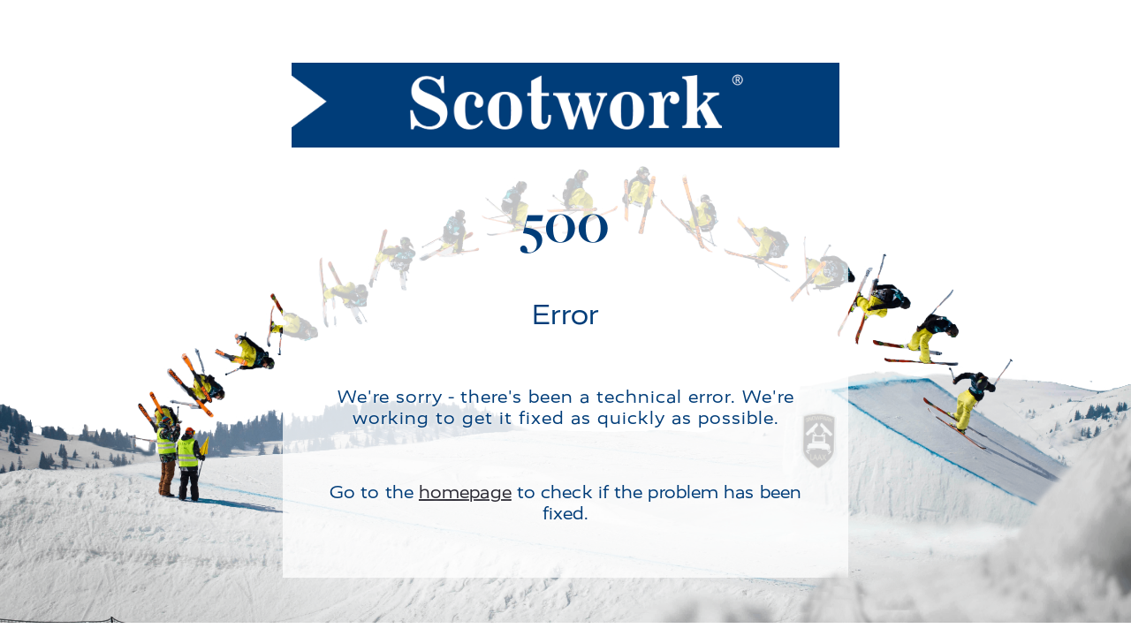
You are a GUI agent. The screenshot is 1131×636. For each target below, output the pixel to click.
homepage (465, 492)
